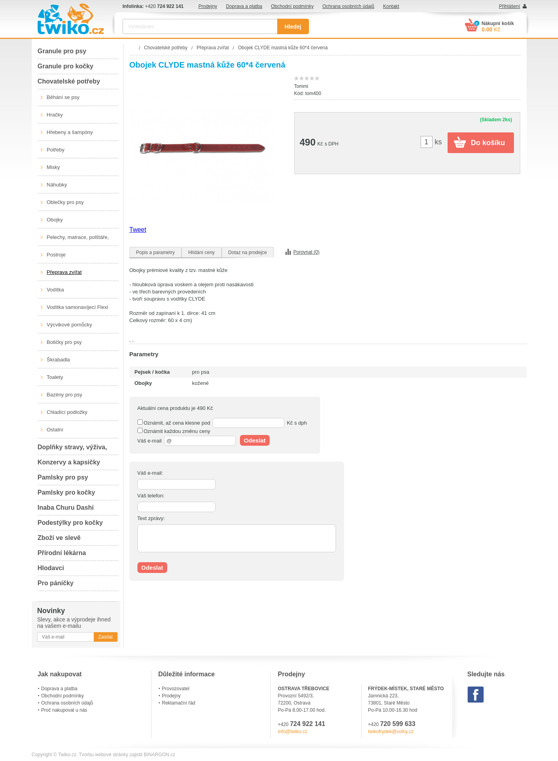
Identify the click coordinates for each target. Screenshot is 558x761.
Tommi (301, 86)
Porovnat (306, 252)
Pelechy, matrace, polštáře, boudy (78, 240)
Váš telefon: (151, 496)
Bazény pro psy (65, 395)
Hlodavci (51, 568)
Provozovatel (175, 688)
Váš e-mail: (150, 473)
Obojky (55, 220)
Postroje (56, 255)
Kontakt (391, 6)
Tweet (138, 229)
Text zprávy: (151, 518)
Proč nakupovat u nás (64, 710)
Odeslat (255, 440)
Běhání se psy (63, 97)
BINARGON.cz (159, 754)
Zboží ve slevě (59, 537)
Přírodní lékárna (62, 552)
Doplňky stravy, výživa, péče (72, 449)
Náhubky (57, 185)
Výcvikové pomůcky (69, 325)
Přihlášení (509, 6)
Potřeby (56, 150)
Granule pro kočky (66, 66)
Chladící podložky (67, 412)
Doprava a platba (244, 6)
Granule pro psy (62, 51)
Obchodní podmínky (292, 6)
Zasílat (105, 637)
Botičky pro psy (64, 342)
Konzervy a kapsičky (69, 462)
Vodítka (55, 290)
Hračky (55, 115)
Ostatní (55, 430)
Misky (53, 167)
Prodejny (208, 6)
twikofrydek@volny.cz (391, 731)
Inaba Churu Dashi (66, 507)
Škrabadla (58, 360)
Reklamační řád (178, 703)
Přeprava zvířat (64, 272)
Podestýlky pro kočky (70, 522)
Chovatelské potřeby (69, 81)
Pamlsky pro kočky (66, 492)
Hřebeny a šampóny (70, 132)
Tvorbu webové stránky (103, 754)
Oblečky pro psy (65, 202)
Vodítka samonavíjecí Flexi (77, 307)
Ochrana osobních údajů (348, 6)
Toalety (55, 377)
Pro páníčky (56, 583)
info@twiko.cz (292, 731)
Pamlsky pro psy (63, 477)
